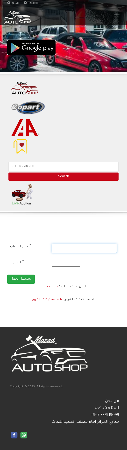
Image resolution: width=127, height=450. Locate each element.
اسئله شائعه (107, 408)
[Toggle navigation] (116, 16)
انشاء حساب (49, 286)
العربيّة (13, 3)
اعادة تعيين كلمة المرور (48, 299)
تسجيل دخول (21, 279)
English (31, 3)
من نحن (112, 401)
